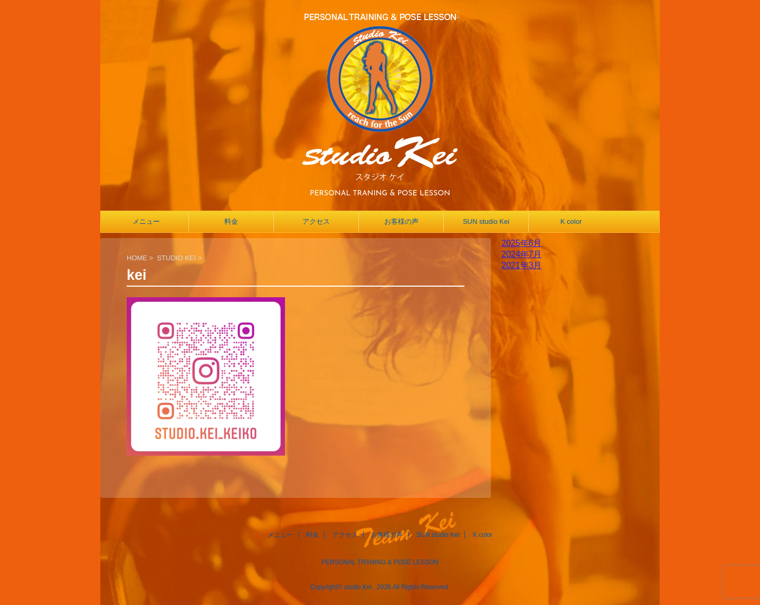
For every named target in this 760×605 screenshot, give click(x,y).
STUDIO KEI (176, 258)
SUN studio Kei (486, 221)
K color (571, 221)
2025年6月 (521, 243)
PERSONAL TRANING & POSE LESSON (380, 562)
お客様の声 (401, 221)
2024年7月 (521, 254)
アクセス (316, 221)
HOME (137, 258)
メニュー (146, 221)
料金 (231, 221)
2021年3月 (521, 265)
